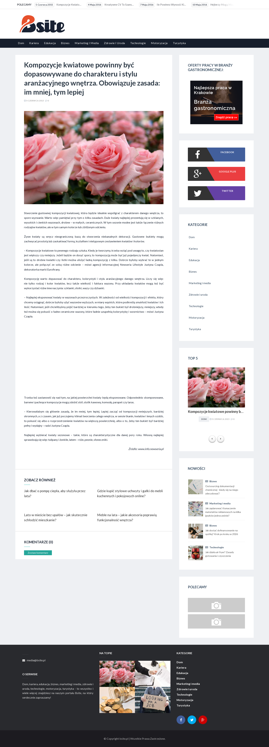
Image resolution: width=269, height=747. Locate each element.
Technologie (138, 43)
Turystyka (179, 43)
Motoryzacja (159, 43)
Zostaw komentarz (38, 552)
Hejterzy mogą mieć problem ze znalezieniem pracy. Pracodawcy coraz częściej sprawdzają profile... (215, 5)
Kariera (34, 43)
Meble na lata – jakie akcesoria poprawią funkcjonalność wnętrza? (127, 517)
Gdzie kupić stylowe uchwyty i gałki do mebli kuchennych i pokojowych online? (130, 493)
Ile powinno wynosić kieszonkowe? (163, 5)
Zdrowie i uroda (114, 43)
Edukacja (50, 43)
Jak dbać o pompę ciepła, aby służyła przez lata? (54, 493)
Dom (21, 43)
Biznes (65, 43)
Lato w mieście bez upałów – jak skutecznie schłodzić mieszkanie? (55, 517)
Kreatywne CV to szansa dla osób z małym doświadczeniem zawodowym (111, 5)
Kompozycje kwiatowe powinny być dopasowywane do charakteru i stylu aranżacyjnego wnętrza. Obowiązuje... (58, 5)
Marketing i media (87, 43)
